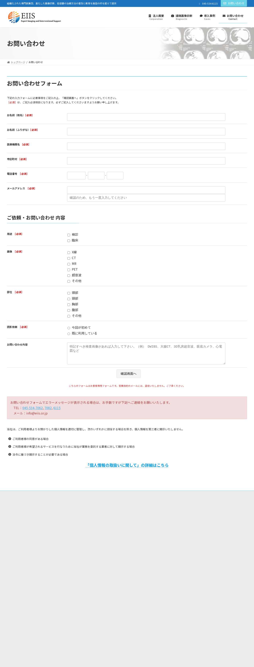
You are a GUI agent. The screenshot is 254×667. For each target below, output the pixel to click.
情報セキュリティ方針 (114, 498)
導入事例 (96, 540)
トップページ (18, 498)
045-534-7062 (32, 411)
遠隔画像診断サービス (185, 521)
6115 (57, 411)
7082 (48, 411)
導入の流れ (182, 528)
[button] (229, 564)
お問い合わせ (234, 3)
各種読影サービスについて (190, 535)
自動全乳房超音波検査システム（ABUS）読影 (200, 541)
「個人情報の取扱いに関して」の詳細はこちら (127, 469)
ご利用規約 (88, 498)
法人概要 (37, 498)
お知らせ (96, 547)
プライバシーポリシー (62, 498)
